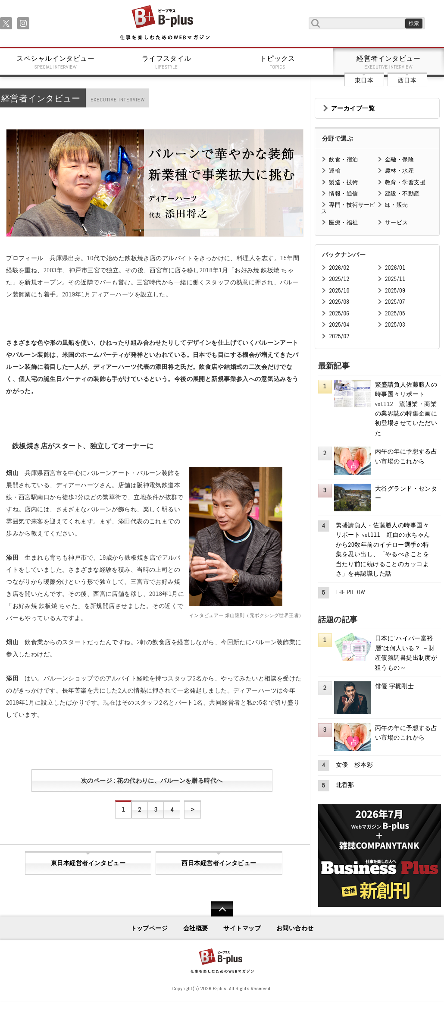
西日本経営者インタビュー (218, 863)
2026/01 (395, 267)
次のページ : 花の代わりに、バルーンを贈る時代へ (152, 780)
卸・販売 (396, 204)
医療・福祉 (343, 222)
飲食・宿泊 (343, 159)
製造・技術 (343, 182)
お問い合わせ (295, 928)
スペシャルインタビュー (55, 62)
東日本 (364, 80)
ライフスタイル (166, 62)
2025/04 (339, 324)
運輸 (335, 170)
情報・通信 (343, 193)
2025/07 (395, 301)
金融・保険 (399, 159)
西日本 (407, 80)
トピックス (277, 62)
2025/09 (395, 290)
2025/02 (339, 336)
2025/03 (395, 324)
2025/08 (339, 301)
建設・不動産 (402, 193)
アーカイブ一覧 (353, 108)
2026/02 (339, 267)
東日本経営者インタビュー (88, 863)
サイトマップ (242, 928)
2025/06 (339, 313)
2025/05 (395, 313)
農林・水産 (399, 170)
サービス (396, 222)
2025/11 (395, 279)
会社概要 (195, 928)
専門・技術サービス (348, 207)
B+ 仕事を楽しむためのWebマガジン (164, 23)
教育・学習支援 (405, 182)
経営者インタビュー (388, 62)
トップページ (149, 928)
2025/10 (339, 290)
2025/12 (339, 279)
